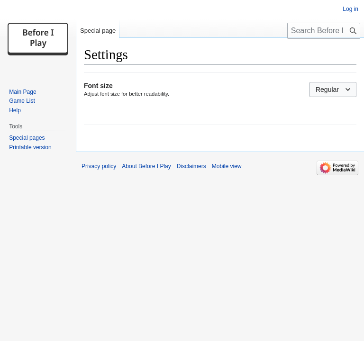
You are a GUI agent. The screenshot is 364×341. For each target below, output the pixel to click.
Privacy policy (99, 166)
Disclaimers (191, 166)
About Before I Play (146, 166)
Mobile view (227, 166)
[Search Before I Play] (323, 31)
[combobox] (332, 89)
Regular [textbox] (327, 89)
